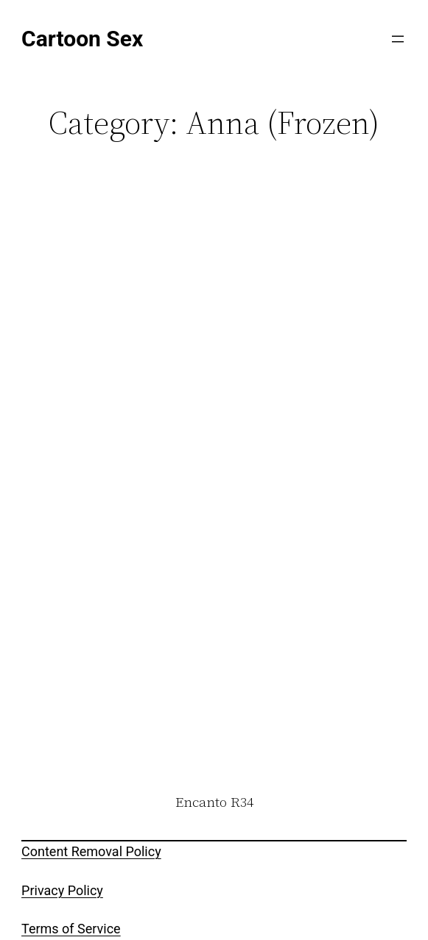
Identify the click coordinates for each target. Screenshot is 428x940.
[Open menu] (398, 39)
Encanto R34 (214, 802)
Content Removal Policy (91, 851)
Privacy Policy (62, 890)
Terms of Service (71, 928)
